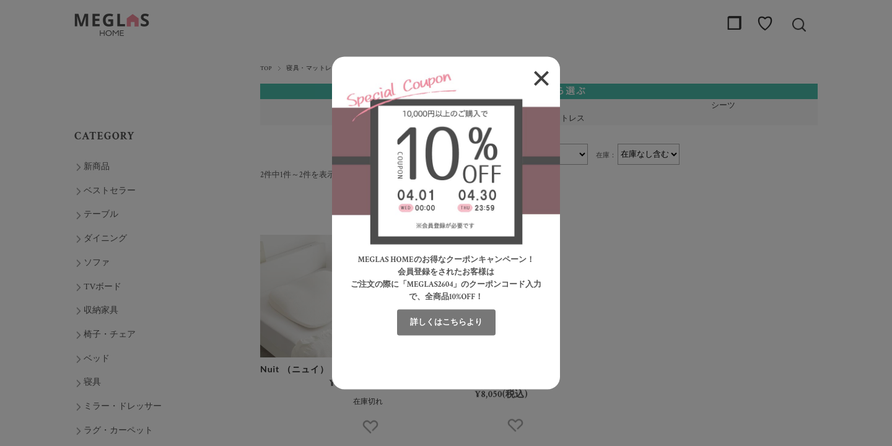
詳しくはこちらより (446, 322)
